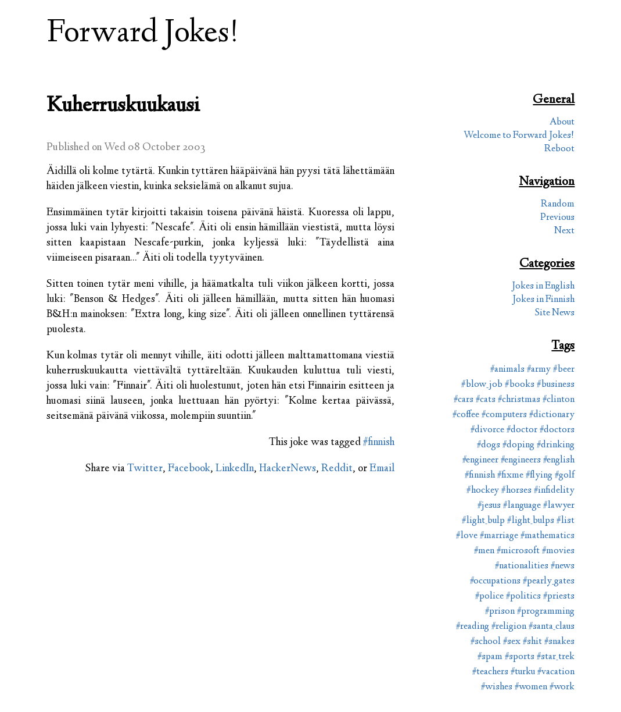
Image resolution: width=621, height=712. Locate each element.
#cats (486, 400)
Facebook (189, 468)
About (562, 122)
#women (531, 687)
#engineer (480, 460)
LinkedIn (235, 468)
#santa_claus (552, 626)
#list (566, 521)
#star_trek (556, 657)
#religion (508, 626)
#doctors (557, 430)
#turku (523, 672)
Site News (555, 313)
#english (559, 460)
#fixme (510, 475)
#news (563, 566)
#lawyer (559, 505)
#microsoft (518, 551)
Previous (557, 218)
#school (486, 642)
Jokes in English (543, 286)
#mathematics (548, 536)
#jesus (489, 505)
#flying (539, 475)
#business (556, 384)
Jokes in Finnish (543, 300)
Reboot (559, 149)
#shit (532, 642)
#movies (558, 551)
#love (467, 536)
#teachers (490, 672)
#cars (463, 400)
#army (539, 369)
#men (484, 551)
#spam (490, 657)
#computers (504, 415)
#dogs (488, 445)
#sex (512, 642)
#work (562, 687)
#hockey (482, 490)
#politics (523, 596)
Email (381, 468)
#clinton (559, 400)
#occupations (495, 581)
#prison (500, 611)
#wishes (496, 687)
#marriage (499, 536)
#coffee (466, 415)
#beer (564, 369)
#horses (516, 490)
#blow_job (481, 384)
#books (519, 384)
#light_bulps (530, 521)
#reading (472, 626)
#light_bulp (483, 521)
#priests (559, 596)
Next (564, 231)
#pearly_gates (549, 581)
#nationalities (521, 566)
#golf (565, 475)
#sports (519, 657)
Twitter (145, 468)
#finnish (378, 442)
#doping (518, 445)
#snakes (559, 642)
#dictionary (552, 415)
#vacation (556, 672)
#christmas (519, 400)
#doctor (522, 430)
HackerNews (287, 468)
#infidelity (554, 490)
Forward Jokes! (142, 34)
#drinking (556, 445)
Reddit (337, 468)
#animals (507, 369)
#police (489, 596)
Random (558, 204)
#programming (546, 611)
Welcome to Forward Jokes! (519, 136)
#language (522, 505)
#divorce (487, 430)
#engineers (521, 460)
